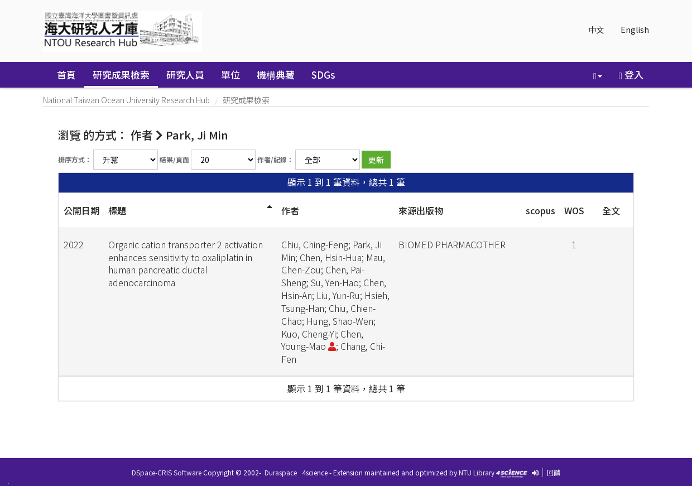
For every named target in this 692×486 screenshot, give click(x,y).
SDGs (323, 74)
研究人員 (185, 74)
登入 (631, 74)
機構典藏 (276, 74)
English (635, 29)
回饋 (553, 472)
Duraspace (281, 472)
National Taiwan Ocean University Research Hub (126, 99)
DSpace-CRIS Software (166, 472)
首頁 (66, 74)
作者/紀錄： (275, 159)
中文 (596, 29)
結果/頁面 (174, 159)
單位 (230, 74)
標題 (117, 210)
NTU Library (476, 472)
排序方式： (75, 159)
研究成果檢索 (121, 74)
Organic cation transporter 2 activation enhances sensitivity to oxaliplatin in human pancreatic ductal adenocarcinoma (185, 264)
